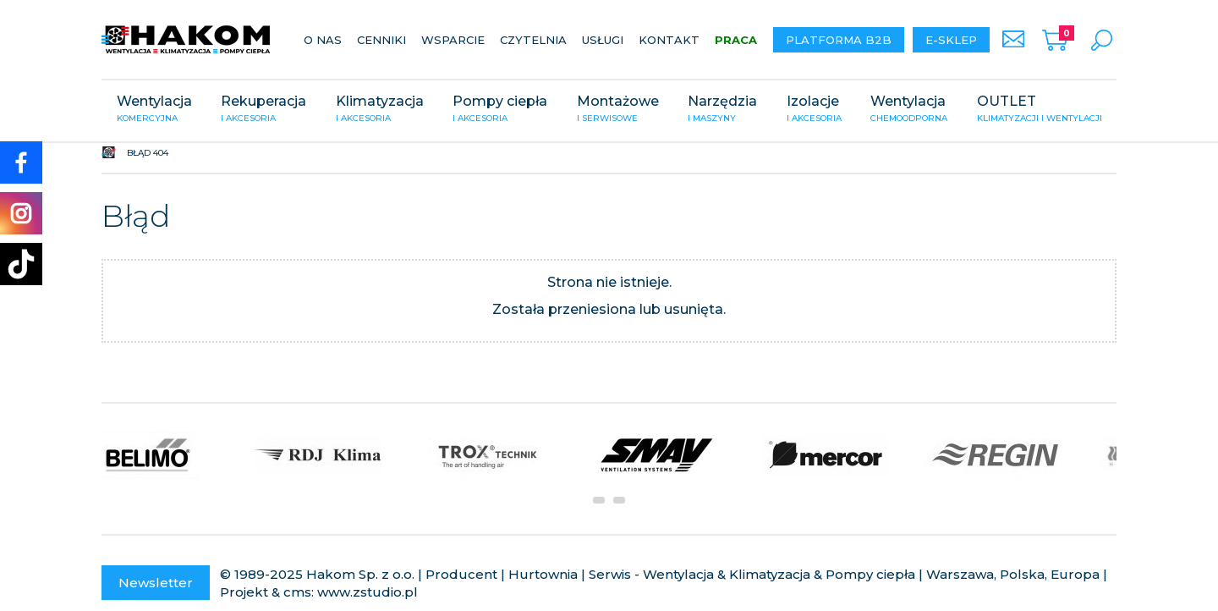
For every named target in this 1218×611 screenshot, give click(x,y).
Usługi (602, 40)
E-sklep (951, 40)
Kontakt (669, 40)
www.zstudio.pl (367, 592)
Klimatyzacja (380, 110)
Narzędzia (722, 110)
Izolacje (814, 110)
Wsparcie (453, 40)
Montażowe (618, 110)
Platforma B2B (839, 40)
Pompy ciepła (500, 110)
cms (297, 592)
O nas (323, 40)
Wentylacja (154, 110)
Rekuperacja (263, 110)
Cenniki (381, 40)
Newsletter (155, 583)
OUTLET (1039, 110)
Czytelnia (533, 40)
